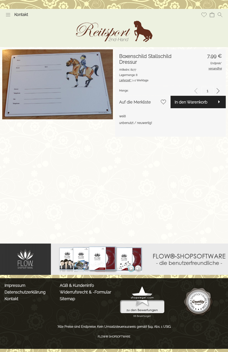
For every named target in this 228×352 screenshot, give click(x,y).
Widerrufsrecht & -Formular (85, 292)
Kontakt (21, 14)
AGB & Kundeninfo (77, 285)
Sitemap (67, 298)
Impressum (14, 285)
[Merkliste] (204, 15)
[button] (8, 15)
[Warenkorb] (212, 15)
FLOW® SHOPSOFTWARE (114, 336)
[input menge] (207, 91)
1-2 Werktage (133, 80)
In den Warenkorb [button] (191, 102)
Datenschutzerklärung (24, 292)
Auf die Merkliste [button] (135, 102)
